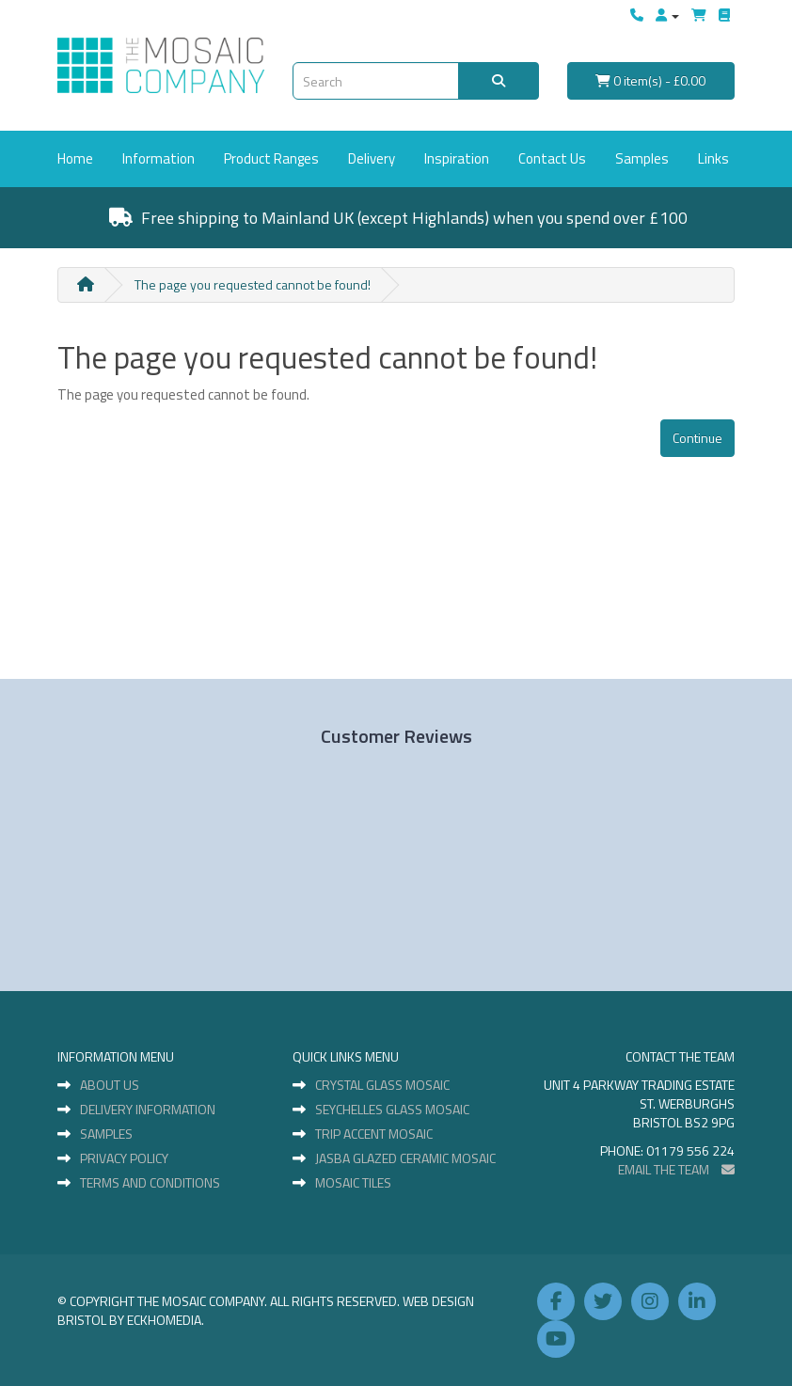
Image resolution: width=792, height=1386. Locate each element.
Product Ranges (271, 158)
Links (713, 158)
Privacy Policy (124, 1158)
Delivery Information (147, 1109)
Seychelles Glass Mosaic (392, 1109)
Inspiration (456, 158)
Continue (697, 438)
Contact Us (552, 158)
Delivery (371, 158)
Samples (642, 158)
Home (75, 158)
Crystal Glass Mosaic (382, 1085)
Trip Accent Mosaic (374, 1134)
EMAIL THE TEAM (676, 1169)
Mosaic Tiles (353, 1182)
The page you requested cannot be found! (253, 284)
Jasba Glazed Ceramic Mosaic (405, 1158)
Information (158, 158)
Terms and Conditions (150, 1182)
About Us (109, 1085)
